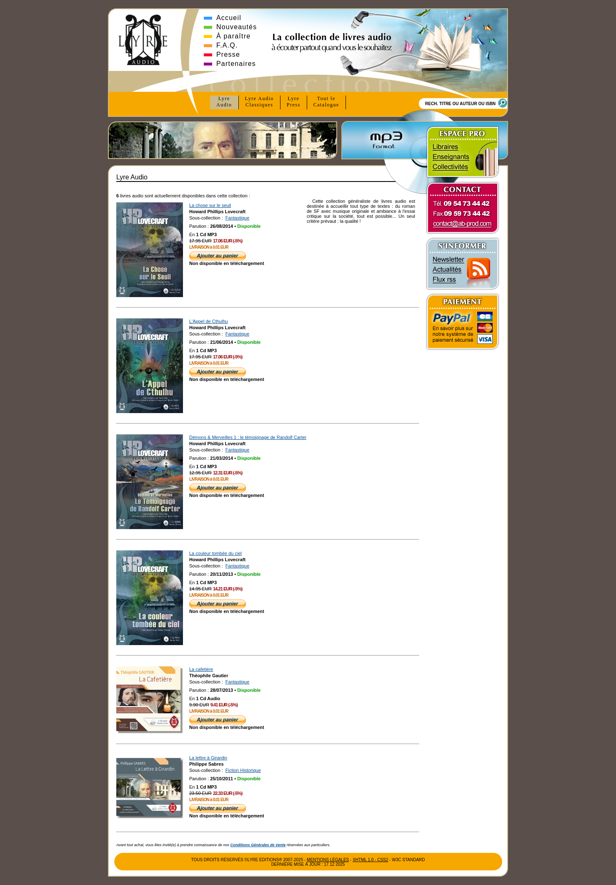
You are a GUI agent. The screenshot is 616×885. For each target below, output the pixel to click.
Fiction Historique (243, 770)
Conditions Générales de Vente (258, 845)
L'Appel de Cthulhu (208, 321)
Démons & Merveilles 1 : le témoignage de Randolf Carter (247, 437)
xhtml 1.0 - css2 (370, 859)
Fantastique (237, 217)
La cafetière (201, 669)
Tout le (326, 102)
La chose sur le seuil (210, 205)
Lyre (224, 102)
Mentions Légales (328, 859)
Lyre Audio (259, 102)
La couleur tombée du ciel (215, 553)
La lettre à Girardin (208, 757)
